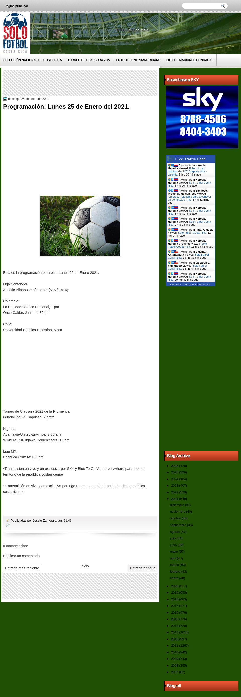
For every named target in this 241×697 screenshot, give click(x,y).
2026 (175, 466)
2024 (175, 479)
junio (174, 545)
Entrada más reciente (22, 568)
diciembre (177, 505)
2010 (175, 652)
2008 (175, 665)
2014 (175, 626)
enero (174, 578)
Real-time (175, 284)
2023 (175, 485)
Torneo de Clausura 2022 (89, 60)
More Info (204, 284)
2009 (175, 659)
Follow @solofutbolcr (133, 30)
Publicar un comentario (21, 556)
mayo (174, 551)
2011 (175, 645)
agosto (175, 532)
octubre (176, 518)
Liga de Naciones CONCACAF (189, 60)
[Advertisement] (95, 82)
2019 (175, 592)
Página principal (16, 6)
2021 (175, 499)
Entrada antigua (142, 568)
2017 (175, 606)
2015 (175, 619)
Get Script (190, 284)
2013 (175, 632)
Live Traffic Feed (190, 159)
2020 (175, 586)
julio (173, 538)
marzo (175, 565)
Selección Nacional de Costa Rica (32, 60)
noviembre (178, 511)
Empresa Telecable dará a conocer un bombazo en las (189, 198)
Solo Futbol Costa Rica (192, 232)
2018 (175, 599)
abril (173, 558)
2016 (175, 612)
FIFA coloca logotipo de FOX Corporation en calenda (187, 171)
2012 (175, 639)
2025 (175, 472)
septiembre (178, 525)
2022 (175, 492)
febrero (175, 571)
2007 (175, 672)
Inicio (84, 566)
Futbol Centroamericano (138, 60)
